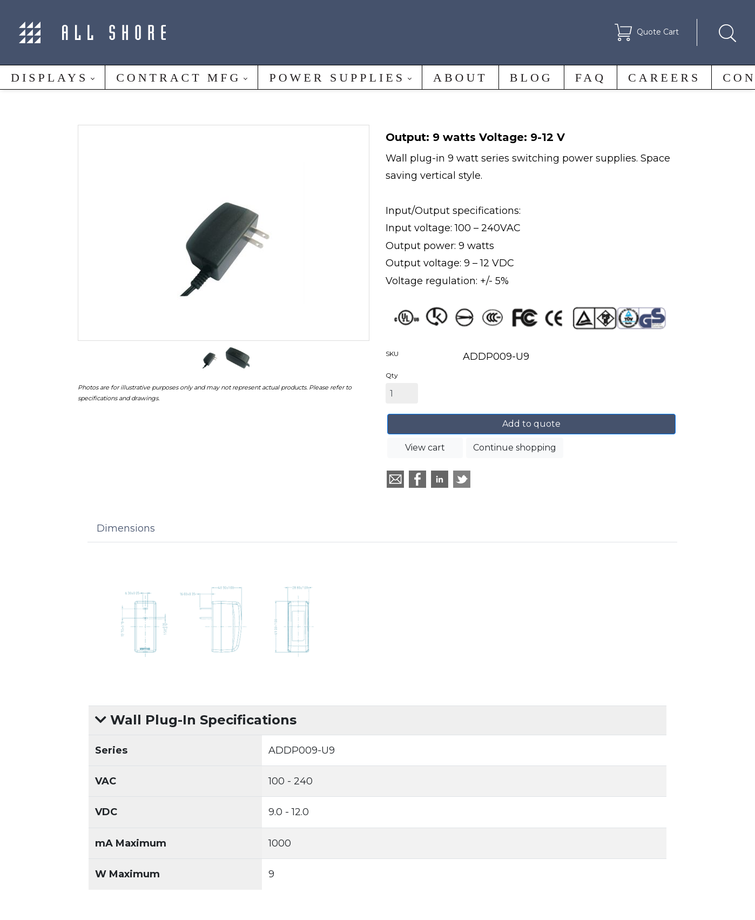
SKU (392, 354)
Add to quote (531, 424)
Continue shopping (514, 447)
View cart (425, 447)
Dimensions (126, 528)
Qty (392, 375)
